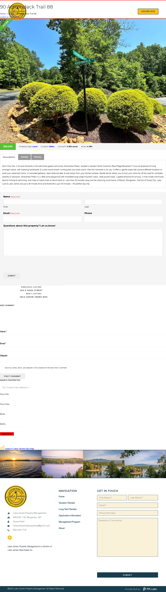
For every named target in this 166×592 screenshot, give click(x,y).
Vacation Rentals (67, 503)
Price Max (4, 404)
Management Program (69, 522)
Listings (11, 14)
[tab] (9, 157)
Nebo (51, 146)
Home (2, 14)
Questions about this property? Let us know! (29, 225)
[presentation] (23, 263)
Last (87, 206)
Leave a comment (9, 17)
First (5, 206)
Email (11, 213)
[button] (3, 464)
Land (34, 146)
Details (24, 157)
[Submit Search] (7, 434)
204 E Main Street (31, 288)
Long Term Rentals (68, 509)
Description (9, 157)
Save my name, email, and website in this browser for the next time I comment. (36, 368)
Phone (88, 213)
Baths (3, 424)
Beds (2, 414)
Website (3, 356)
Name (3, 332)
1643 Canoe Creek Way (33, 295)
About (61, 528)
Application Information (70, 516)
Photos (37, 157)
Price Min (4, 394)
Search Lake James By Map (19, 448)
